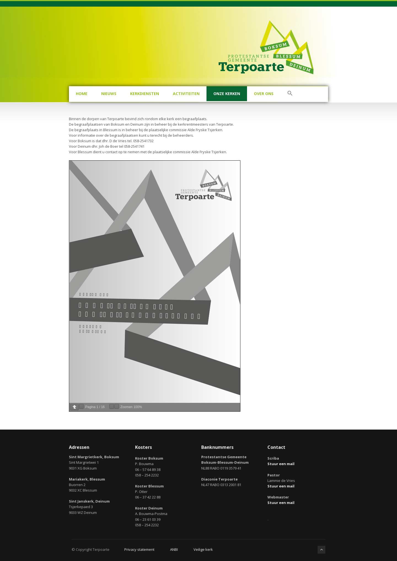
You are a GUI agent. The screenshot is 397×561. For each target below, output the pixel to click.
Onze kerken (226, 93)
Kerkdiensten (144, 93)
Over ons (263, 93)
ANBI (174, 549)
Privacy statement (139, 549)
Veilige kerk (203, 549)
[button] (290, 94)
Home (81, 93)
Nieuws (108, 93)
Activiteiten (186, 93)
